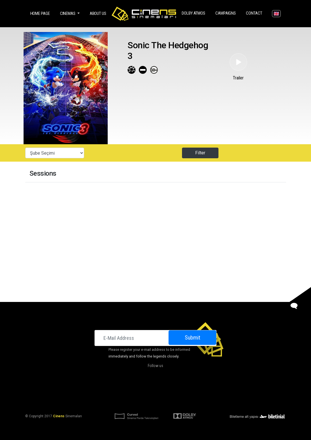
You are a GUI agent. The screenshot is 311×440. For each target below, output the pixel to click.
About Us (98, 13)
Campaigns (226, 13)
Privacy (200, 402)
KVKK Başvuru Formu (171, 402)
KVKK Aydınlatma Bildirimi (127, 402)
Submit (192, 337)
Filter (200, 152)
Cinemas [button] (68, 13)
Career (208, 389)
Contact (255, 13)
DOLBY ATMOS (195, 13)
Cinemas (103, 389)
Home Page (41, 13)
